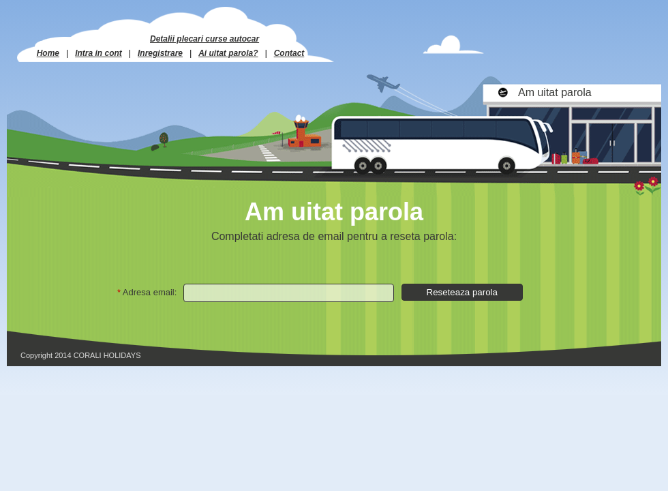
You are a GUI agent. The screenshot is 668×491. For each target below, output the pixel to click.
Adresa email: (150, 292)
